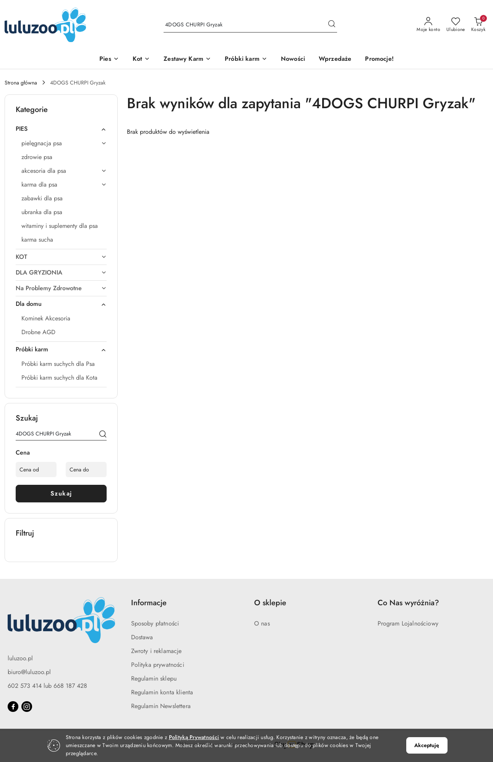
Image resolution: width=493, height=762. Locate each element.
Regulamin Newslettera (161, 706)
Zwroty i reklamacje (156, 651)
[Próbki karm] (246, 59)
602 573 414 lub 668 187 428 (47, 685)
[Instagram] (26, 706)
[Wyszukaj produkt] (250, 24)
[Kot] (141, 59)
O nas (262, 623)
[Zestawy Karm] (187, 59)
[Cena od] (36, 469)
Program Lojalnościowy (408, 623)
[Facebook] (13, 706)
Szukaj (61, 493)
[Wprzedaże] (335, 59)
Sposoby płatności (155, 623)
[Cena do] (86, 469)
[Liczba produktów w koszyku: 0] (478, 24)
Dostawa (142, 637)
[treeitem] (61, 128)
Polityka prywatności (157, 664)
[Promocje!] (379, 59)
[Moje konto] (428, 24)
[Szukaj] (103, 435)
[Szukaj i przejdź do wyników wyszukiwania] (331, 25)
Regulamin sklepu (154, 678)
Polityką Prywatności (194, 737)
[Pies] (109, 59)
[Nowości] (293, 59)
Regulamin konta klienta (162, 692)
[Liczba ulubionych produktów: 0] (455, 24)
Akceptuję (426, 745)
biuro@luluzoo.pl (29, 672)
